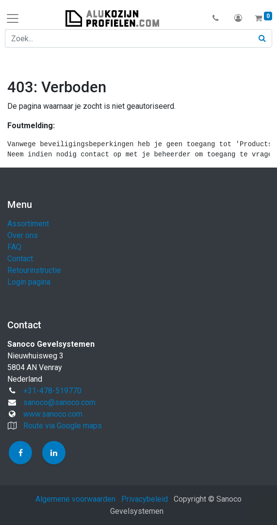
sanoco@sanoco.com (59, 402)
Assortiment (28, 223)
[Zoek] (262, 38)
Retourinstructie (34, 270)
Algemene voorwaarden (75, 499)
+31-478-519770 (52, 390)
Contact (20, 258)
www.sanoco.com (52, 414)
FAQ (14, 247)
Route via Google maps (62, 425)
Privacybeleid (144, 499)
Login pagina (28, 282)
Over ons (22, 235)
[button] (215, 18)
